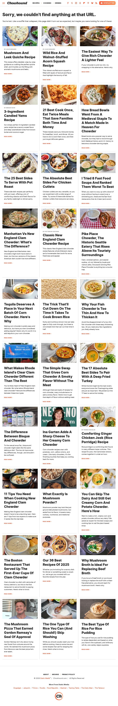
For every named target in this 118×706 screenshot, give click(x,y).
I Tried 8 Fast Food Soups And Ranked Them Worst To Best (98, 182)
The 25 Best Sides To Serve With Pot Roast (18, 182)
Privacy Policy (68, 674)
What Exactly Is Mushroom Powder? (55, 498)
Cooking (47, 3)
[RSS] (96, 3)
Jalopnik (26, 688)
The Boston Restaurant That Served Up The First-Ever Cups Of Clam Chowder (19, 568)
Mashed (63, 688)
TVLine (35, 688)
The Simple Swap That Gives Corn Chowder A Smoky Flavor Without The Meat (58, 376)
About (46, 674)
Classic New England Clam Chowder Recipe (56, 239)
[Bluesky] (92, 3)
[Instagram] (76, 3)
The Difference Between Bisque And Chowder (17, 436)
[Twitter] (72, 3)
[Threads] (80, 3)
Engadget (17, 688)
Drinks (58, 3)
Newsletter (107, 3)
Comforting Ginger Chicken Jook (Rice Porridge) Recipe (97, 438)
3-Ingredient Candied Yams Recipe (15, 116)
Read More (8, 73)
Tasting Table (74, 688)
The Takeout (99, 688)
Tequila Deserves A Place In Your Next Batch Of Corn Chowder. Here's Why (19, 312)
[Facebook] (68, 3)
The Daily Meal (87, 688)
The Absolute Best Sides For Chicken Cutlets (57, 182)
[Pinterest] (88, 3)
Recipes (36, 3)
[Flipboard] (84, 3)
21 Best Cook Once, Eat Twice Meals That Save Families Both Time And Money (58, 118)
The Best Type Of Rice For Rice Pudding (95, 628)
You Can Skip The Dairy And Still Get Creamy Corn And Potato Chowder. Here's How (96, 502)
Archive (55, 674)
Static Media (45, 678)
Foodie (42, 688)
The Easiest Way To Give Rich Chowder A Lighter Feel (97, 56)
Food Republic (52, 688)
